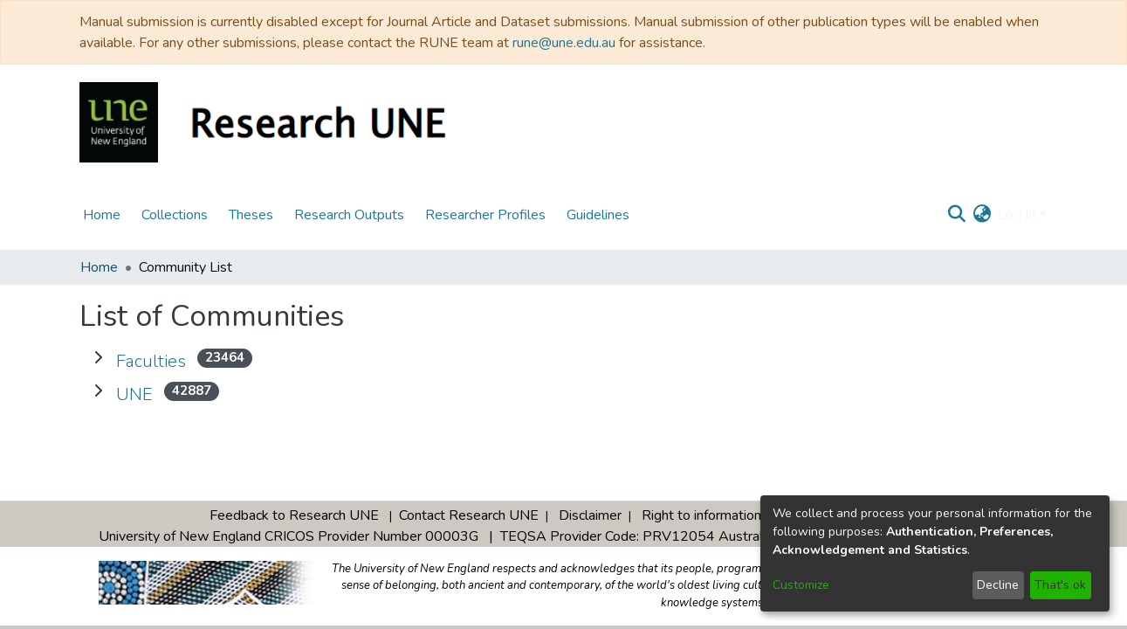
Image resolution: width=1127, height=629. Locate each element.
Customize (801, 585)
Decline (998, 585)
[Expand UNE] (97, 391)
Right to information (701, 515)
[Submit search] (956, 214)
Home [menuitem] (101, 215)
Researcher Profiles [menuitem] (485, 215)
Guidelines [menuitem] (598, 215)
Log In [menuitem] (1016, 215)
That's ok (1060, 585)
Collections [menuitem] (174, 215)
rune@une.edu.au (563, 42)
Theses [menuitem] (251, 215)
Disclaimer (590, 515)
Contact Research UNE (469, 515)
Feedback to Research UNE (294, 515)
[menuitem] (982, 214)
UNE (134, 394)
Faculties (151, 361)
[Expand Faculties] (97, 358)
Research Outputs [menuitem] (349, 215)
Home (99, 267)
